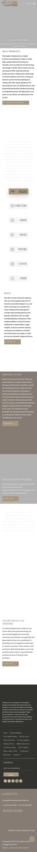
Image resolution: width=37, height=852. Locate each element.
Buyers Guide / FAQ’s (11, 751)
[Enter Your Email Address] (19, 768)
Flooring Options (23, 740)
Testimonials (24, 751)
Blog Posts (7, 755)
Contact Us (17, 755)
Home (5, 733)
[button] (31, 4)
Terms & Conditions (9, 848)
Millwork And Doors (23, 744)
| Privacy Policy (23, 848)
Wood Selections (9, 740)
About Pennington (16, 733)
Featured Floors (9, 744)
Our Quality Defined (10, 736)
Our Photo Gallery (10, 747)
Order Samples (23, 747)
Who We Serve (24, 736)
